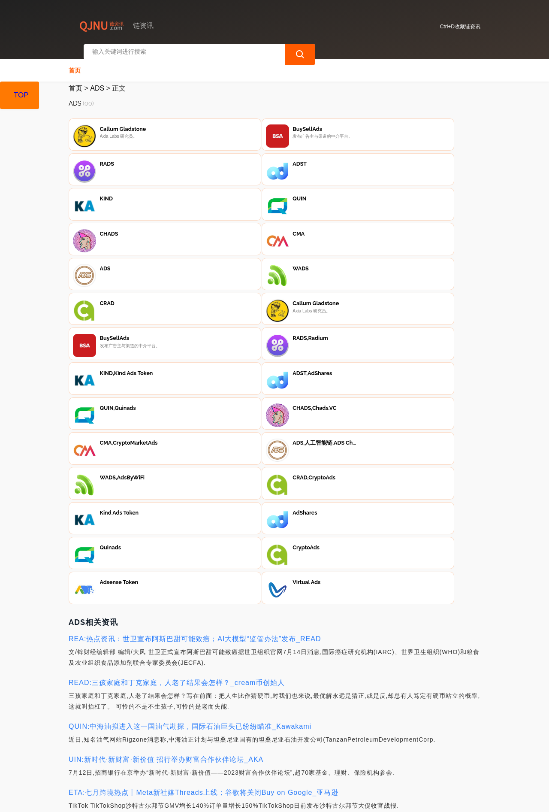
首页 (75, 63)
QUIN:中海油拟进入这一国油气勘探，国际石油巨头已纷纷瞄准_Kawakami (190, 512)
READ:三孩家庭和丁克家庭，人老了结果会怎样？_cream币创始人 (177, 469)
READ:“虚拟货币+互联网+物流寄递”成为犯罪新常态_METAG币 (172, 688)
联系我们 (166, 765)
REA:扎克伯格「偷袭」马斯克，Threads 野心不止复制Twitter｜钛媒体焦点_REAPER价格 (217, 655)
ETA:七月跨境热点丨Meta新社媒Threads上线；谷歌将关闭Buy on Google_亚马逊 (203, 578)
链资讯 (204, 798)
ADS (97, 80)
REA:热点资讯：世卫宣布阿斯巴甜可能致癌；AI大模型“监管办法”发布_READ (195, 425)
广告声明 (251, 765)
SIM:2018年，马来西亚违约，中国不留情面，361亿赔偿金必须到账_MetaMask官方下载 (213, 611)
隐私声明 (208, 765)
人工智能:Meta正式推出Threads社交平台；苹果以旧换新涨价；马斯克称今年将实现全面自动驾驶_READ (240, 732)
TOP (21, 95)
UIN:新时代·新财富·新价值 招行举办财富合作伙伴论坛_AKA (166, 545)
